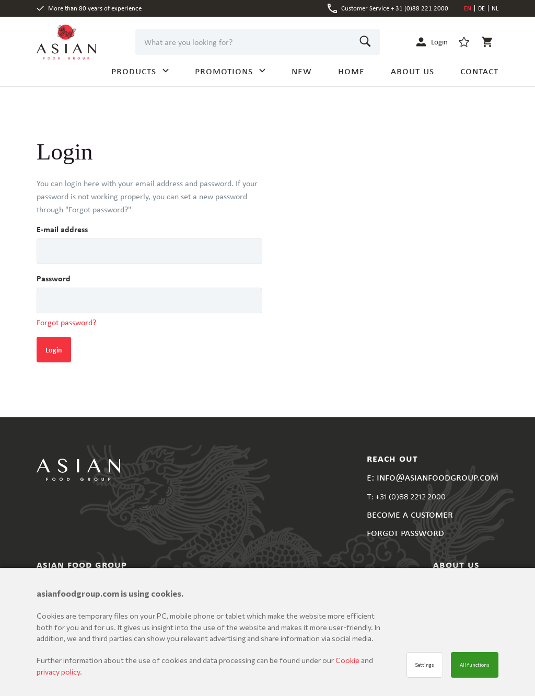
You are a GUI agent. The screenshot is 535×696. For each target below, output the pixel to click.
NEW (302, 70)
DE (481, 8)
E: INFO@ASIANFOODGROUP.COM (432, 477)
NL (495, 8)
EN (467, 8)
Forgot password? (66, 322)
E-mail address (62, 229)
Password (54, 278)
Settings (424, 665)
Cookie (348, 660)
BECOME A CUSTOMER (410, 514)
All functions (475, 665)
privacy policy (58, 671)
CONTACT (479, 70)
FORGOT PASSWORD (405, 532)
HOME (351, 70)
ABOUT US (412, 70)
